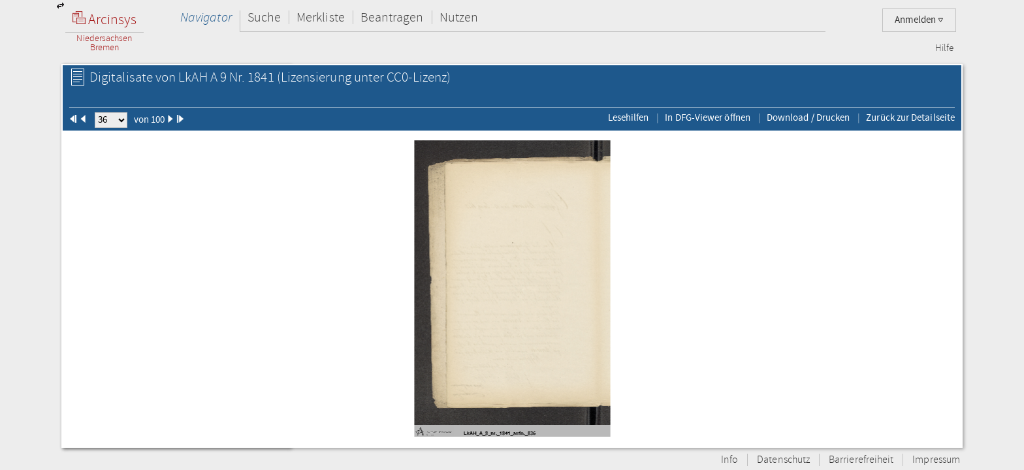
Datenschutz (783, 460)
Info (729, 460)
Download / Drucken (808, 117)
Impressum (936, 460)
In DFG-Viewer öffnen (707, 117)
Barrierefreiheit (861, 460)
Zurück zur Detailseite (910, 117)
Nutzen (459, 17)
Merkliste (320, 17)
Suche (264, 17)
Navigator (206, 17)
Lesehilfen (628, 117)
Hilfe (944, 48)
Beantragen (392, 17)
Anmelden (919, 20)
